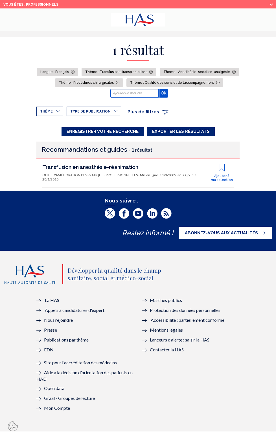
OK (164, 93)
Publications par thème (66, 342)
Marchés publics (166, 302)
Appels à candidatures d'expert (74, 312)
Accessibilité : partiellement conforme (187, 322)
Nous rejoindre (58, 322)
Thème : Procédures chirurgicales (87, 83)
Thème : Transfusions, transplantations (116, 72)
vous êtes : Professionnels (30, 4)
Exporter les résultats (181, 131)
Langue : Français (55, 72)
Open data (54, 390)
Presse (50, 332)
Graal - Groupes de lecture (69, 400)
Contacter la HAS (167, 352)
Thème (46, 111)
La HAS (52, 302)
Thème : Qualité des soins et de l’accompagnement (172, 83)
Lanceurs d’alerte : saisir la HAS (179, 342)
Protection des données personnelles (185, 312)
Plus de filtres (148, 111)
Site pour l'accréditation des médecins (80, 365)
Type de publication (90, 111)
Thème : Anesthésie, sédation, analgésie (197, 72)
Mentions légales (166, 332)
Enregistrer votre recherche (103, 131)
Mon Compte (57, 410)
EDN (49, 352)
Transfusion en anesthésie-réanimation (90, 170)
